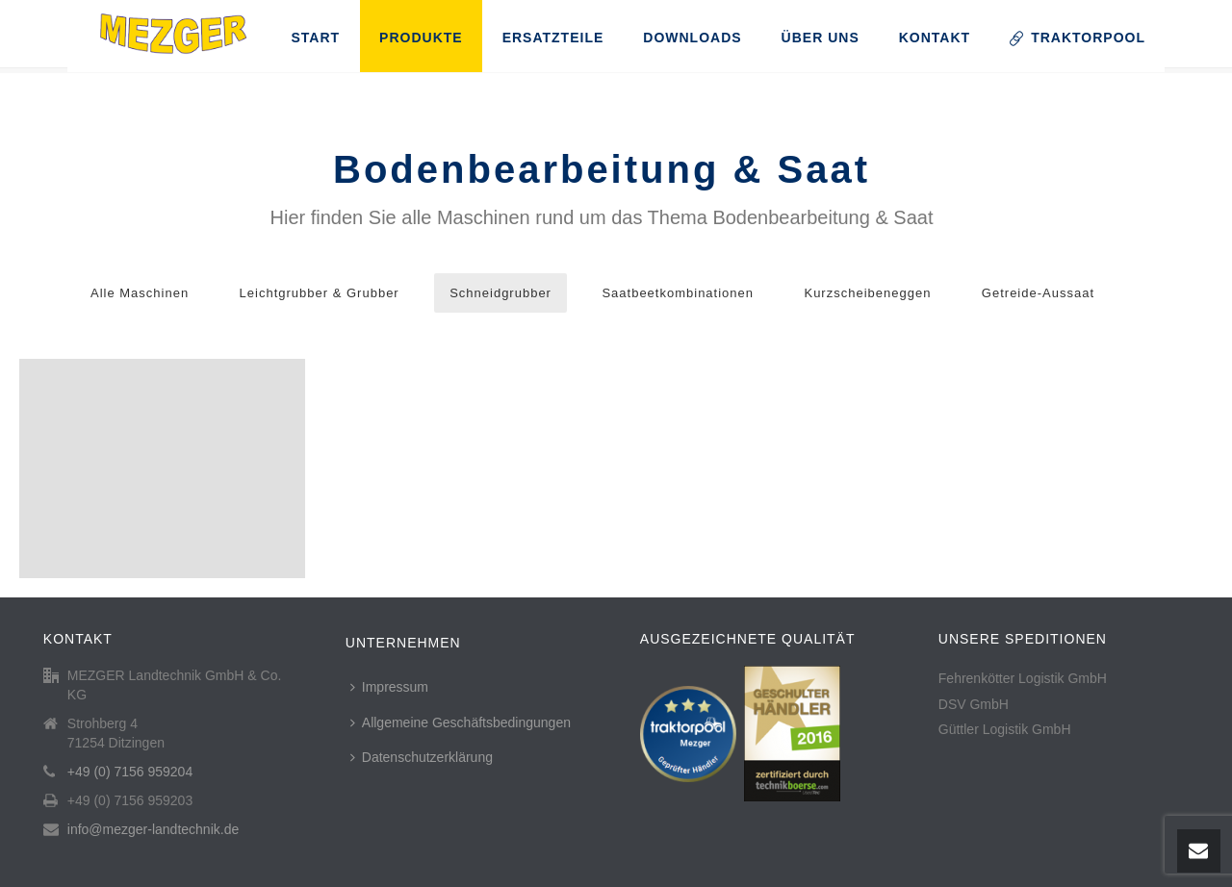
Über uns (821, 37)
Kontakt (934, 37)
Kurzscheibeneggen (867, 293)
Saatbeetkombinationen (678, 293)
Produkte (421, 37)
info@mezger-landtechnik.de (153, 829)
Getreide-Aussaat (1038, 293)
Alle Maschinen (139, 293)
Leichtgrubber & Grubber (319, 293)
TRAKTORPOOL (1077, 38)
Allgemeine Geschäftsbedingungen (460, 722)
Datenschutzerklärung (421, 757)
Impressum (389, 687)
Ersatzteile (553, 37)
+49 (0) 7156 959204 (129, 771)
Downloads (692, 37)
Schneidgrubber (500, 293)
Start (315, 37)
